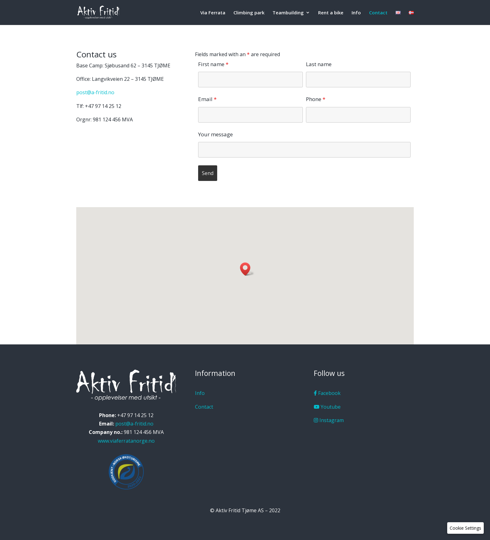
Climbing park (248, 13)
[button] (247, 269)
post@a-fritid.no (95, 92)
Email (207, 99)
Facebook (327, 393)
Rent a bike (330, 13)
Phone (315, 99)
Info (356, 13)
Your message (215, 134)
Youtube (327, 406)
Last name (319, 64)
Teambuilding (288, 13)
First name (213, 64)
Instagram (329, 420)
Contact (378, 13)
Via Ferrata (212, 13)
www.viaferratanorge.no (126, 440)
